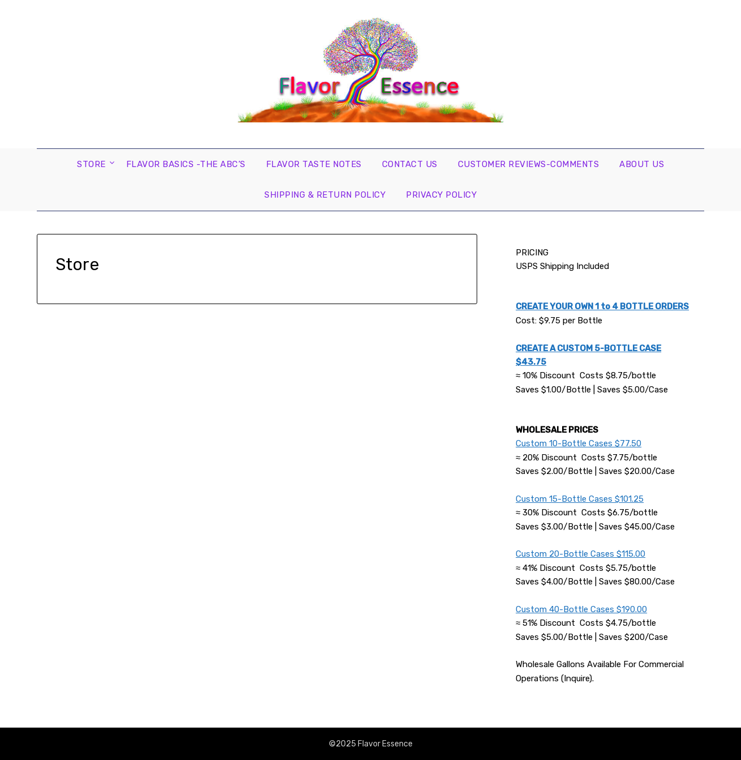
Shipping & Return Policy (325, 195)
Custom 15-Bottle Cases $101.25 (580, 499)
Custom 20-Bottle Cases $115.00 (580, 554)
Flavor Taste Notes (314, 164)
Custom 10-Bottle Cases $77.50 (578, 443)
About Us (641, 164)
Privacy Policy (441, 195)
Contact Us (410, 164)
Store (91, 164)
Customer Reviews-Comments (528, 164)
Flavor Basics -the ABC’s (186, 164)
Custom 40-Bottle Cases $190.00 (581, 609)
